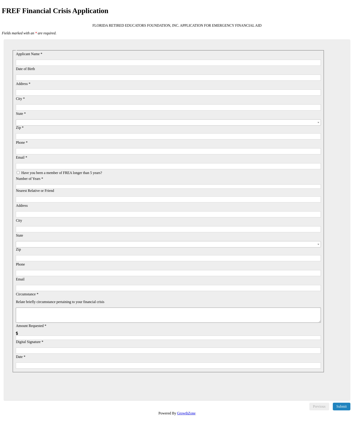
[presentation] (48, 381)
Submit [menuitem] (341, 406)
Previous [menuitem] (319, 406)
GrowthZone (186, 413)
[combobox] (168, 122)
